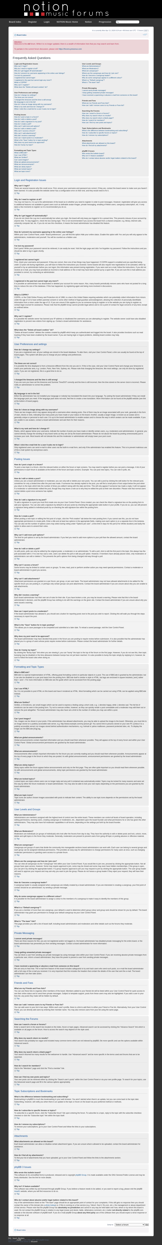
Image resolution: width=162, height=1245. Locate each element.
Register (32, 22)
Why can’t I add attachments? (25, 133)
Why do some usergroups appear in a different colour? (102, 78)
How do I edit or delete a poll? (25, 128)
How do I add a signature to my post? (28, 121)
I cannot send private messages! (94, 90)
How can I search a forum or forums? (95, 113)
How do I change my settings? (25, 95)
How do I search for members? (93, 120)
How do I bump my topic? (23, 145)
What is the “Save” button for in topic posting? (31, 140)
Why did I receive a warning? (25, 135)
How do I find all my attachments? (94, 145)
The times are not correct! (23, 97)
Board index (15, 22)
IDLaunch (34, 1241)
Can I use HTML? (20, 155)
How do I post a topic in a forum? (26, 117)
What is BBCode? (20, 153)
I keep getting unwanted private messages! (98, 93)
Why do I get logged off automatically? (28, 71)
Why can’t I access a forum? (24, 131)
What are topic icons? (22, 171)
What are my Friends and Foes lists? (95, 103)
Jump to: (110, 1224)
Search (15, 1238)
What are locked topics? (23, 169)
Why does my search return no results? (96, 115)
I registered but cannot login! (24, 78)
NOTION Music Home (67, 22)
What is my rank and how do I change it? (29, 107)
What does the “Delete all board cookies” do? (31, 87)
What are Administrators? (91, 66)
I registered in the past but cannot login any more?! (33, 80)
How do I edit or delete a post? (25, 119)
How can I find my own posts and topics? (97, 122)
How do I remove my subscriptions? (95, 135)
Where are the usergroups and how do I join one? (100, 73)
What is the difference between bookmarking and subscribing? (105, 130)
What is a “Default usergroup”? (93, 80)
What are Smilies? (21, 157)
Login (47, 22)
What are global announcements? (26, 162)
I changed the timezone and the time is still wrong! (32, 100)
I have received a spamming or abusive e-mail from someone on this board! (109, 95)
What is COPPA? (20, 82)
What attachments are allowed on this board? (98, 143)
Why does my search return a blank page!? (98, 118)
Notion (88, 22)
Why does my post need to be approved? (29, 142)
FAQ (9, 1238)
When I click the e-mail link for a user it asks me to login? (35, 109)
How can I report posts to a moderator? (28, 138)
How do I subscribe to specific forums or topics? (99, 133)
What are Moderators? (90, 68)
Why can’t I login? (20, 66)
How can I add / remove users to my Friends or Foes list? (103, 105)
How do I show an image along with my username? (33, 104)
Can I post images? (21, 160)
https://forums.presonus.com (70, 49)
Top (18, 193)
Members (21, 1238)
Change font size (145, 34)
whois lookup (50, 1205)
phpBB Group (81, 1175)
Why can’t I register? (21, 85)
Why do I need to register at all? (26, 68)
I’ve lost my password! (22, 75)
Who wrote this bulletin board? (93, 153)
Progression (105, 22)
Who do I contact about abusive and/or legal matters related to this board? (109, 158)
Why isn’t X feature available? (93, 156)
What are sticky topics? (22, 167)
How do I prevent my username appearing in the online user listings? (39, 73)
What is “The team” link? (91, 82)
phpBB (19, 1240)
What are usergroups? (90, 71)
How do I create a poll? (22, 124)
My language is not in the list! (25, 102)
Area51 (17, 1191)
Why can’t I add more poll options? (27, 126)
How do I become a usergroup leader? (96, 75)
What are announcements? (24, 164)
